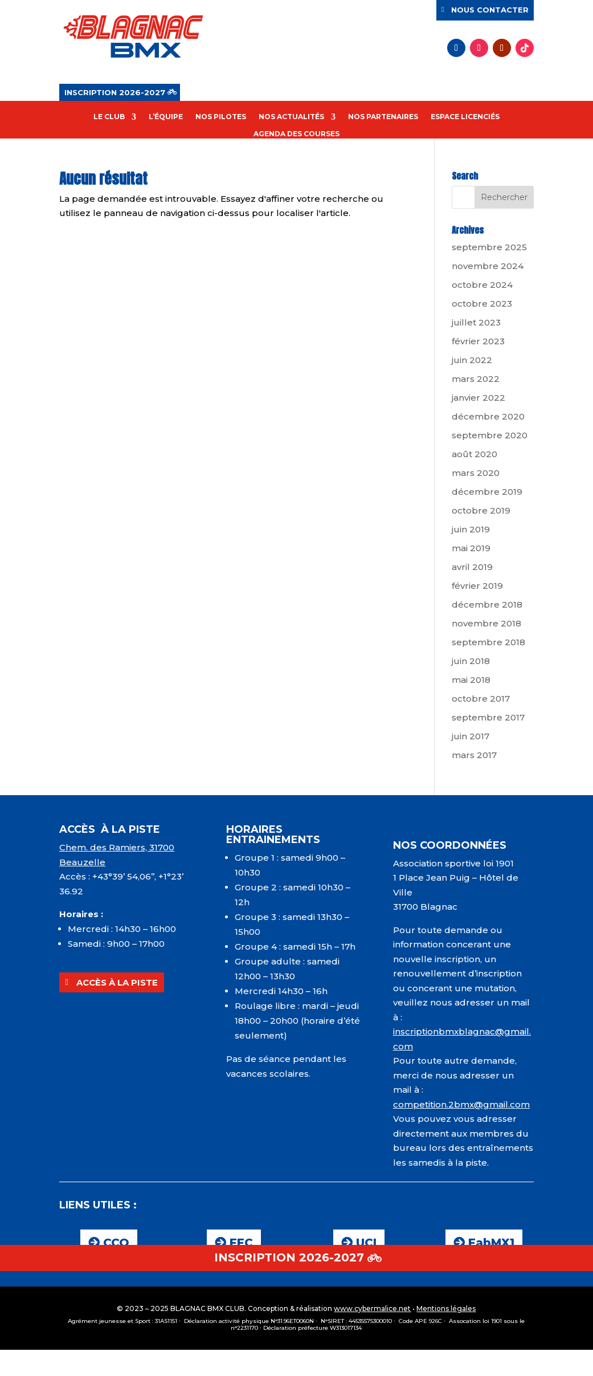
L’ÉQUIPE (166, 117)
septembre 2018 (488, 642)
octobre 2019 (481, 510)
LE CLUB (109, 117)
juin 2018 (471, 661)
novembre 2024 (488, 265)
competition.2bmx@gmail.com (461, 1104)
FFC (241, 1242)
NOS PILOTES (220, 117)
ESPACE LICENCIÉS (465, 117)
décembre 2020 (488, 416)
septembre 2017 (488, 717)
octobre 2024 (482, 284)
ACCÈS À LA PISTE (117, 982)
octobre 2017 (481, 698)
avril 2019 (472, 566)
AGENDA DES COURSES (296, 134)
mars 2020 (476, 472)
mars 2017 (474, 755)
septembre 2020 (489, 435)
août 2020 (474, 454)
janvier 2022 (478, 397)
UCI (366, 1242)
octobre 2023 (482, 303)
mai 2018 (471, 679)
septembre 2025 (489, 247)
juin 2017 (470, 736)
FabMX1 (491, 1242)
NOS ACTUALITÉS (291, 117)
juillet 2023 (476, 322)
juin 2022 (472, 360)
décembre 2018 (487, 604)
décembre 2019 (487, 491)
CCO (116, 1242)
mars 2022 (476, 378)
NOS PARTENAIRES (383, 117)
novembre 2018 (486, 623)
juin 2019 (471, 529)
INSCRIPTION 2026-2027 (114, 92)
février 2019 (477, 585)
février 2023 (478, 341)
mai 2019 (471, 548)
